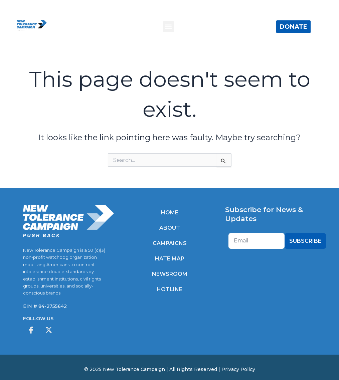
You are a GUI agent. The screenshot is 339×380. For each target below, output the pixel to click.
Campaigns (170, 243)
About (169, 228)
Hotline (169, 289)
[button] (168, 26)
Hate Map (169, 258)
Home (169, 212)
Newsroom (169, 274)
